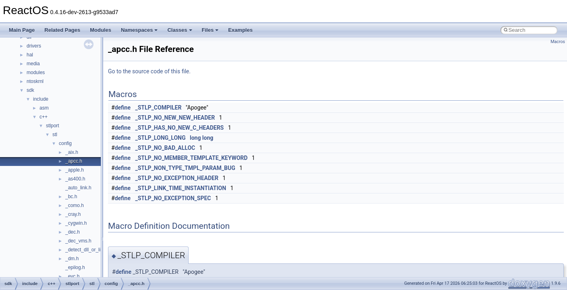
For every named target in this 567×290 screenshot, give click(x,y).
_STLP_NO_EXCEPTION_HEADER (176, 178)
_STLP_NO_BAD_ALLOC (165, 148)
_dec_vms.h (78, 241)
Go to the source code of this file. (149, 71)
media (33, 63)
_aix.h (71, 152)
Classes (179, 30)
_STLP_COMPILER (158, 107)
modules (36, 72)
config (65, 143)
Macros (557, 41)
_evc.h (72, 276)
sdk (30, 90)
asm (44, 108)
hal (30, 55)
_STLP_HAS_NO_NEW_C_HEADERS (179, 127)
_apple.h (74, 170)
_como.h (74, 205)
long (195, 138)
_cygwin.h (76, 223)
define (123, 107)
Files (210, 30)
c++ (43, 117)
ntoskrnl (35, 81)
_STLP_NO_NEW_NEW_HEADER (175, 117)
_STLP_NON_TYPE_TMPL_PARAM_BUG (185, 168)
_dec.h (72, 232)
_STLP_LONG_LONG (160, 138)
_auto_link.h (78, 188)
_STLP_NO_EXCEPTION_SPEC (173, 198)
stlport (52, 125)
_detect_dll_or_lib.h (86, 250)
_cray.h (73, 214)
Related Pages (62, 30)
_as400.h (75, 179)
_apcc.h (73, 161)
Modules (100, 30)
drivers (34, 46)
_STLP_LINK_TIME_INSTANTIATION (180, 188)
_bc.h (71, 196)
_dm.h (72, 258)
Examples (240, 30)
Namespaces (139, 30)
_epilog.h (75, 267)
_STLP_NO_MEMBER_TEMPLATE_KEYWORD (191, 158)
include (40, 99)
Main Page (22, 30)
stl (54, 134)
